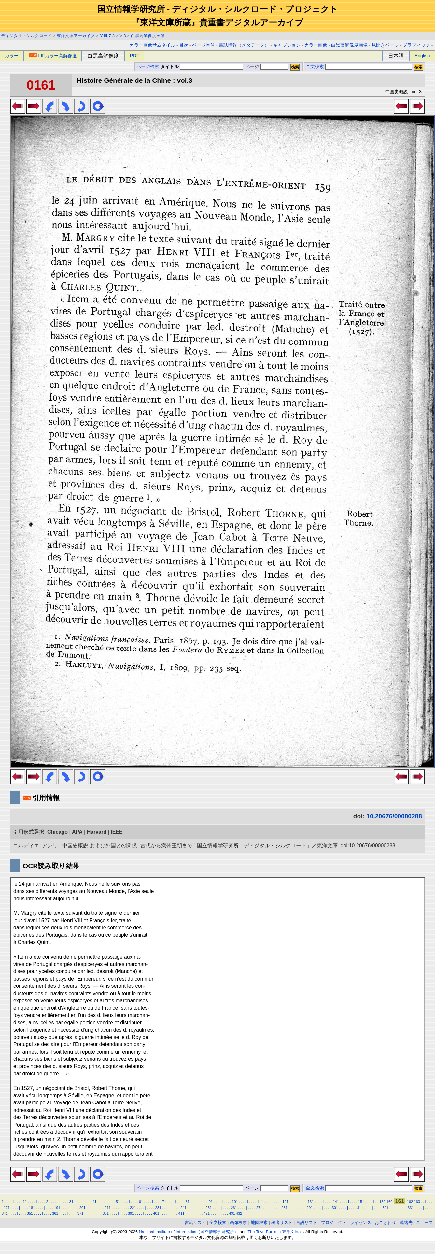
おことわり (385, 1222)
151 (361, 1201)
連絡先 (406, 1222)
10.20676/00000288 (394, 816)
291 (310, 1208)
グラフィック (416, 45)
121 (285, 1201)
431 (232, 1213)
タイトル (202, 66)
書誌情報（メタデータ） (244, 45)
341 (5, 1213)
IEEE (116, 832)
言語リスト (306, 1222)
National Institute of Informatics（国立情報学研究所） (189, 1231)
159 (382, 1201)
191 (57, 1208)
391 (131, 1213)
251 (209, 1208)
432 (239, 1213)
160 (389, 1201)
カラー (12, 55)
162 (410, 1201)
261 (234, 1208)
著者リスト (281, 1222)
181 (32, 1208)
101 (235, 1201)
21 (48, 1201)
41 (94, 1201)
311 (360, 1208)
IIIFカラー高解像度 (53, 55)
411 (181, 1213)
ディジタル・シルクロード (26, 35)
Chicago (57, 832)
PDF (134, 55)
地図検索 (259, 1222)
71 (164, 1201)
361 (55, 1213)
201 (82, 1208)
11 (25, 1201)
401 (156, 1213)
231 (158, 1208)
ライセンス (360, 1222)
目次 (183, 45)
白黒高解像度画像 (148, 35)
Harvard (96, 832)
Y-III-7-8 (107, 35)
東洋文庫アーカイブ (76, 35)
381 (106, 1213)
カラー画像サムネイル (152, 45)
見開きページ (385, 45)
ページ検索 (147, 66)
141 (336, 1201)
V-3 (123, 35)
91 (211, 1201)
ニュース (424, 1222)
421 (206, 1213)
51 (117, 1201)
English (422, 55)
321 (385, 1208)
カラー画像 (315, 45)
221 (133, 1208)
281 (284, 1208)
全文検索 (315, 66)
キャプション (287, 45)
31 (71, 1201)
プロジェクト (333, 1222)
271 (259, 1208)
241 (183, 1208)
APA (77, 832)
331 (411, 1208)
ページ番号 (203, 45)
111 (260, 1201)
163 (417, 1201)
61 (141, 1201)
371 (80, 1213)
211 (108, 1208)
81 (187, 1201)
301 (335, 1208)
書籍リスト (195, 1222)
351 (30, 1213)
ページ (266, 66)
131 (311, 1201)
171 (7, 1208)
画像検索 (238, 1222)
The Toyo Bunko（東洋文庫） (275, 1231)
